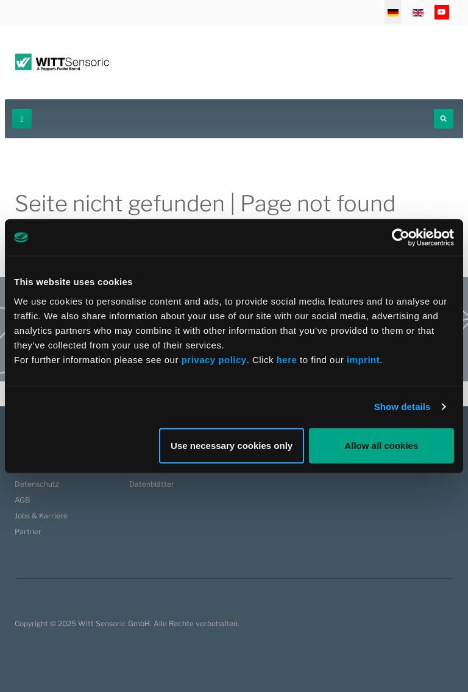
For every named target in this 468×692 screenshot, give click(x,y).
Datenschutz (37, 484)
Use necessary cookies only (231, 445)
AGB (22, 499)
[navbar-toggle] (22, 119)
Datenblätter (151, 484)
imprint (363, 359)
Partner (28, 531)
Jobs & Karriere (41, 515)
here (288, 359)
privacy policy (214, 359)
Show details (402, 406)
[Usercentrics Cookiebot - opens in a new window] (400, 237)
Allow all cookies (381, 445)
